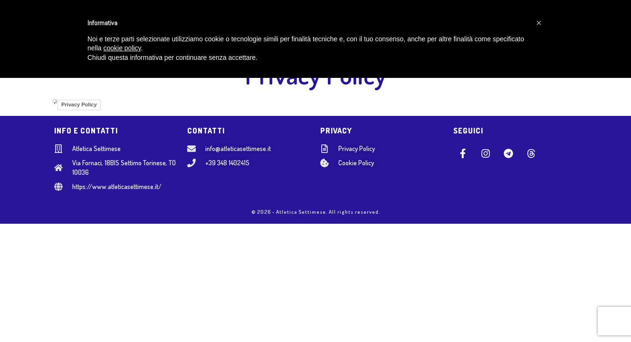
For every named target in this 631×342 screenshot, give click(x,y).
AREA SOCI (484, 24)
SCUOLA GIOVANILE (239, 24)
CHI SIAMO (176, 24)
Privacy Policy (79, 104)
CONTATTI (437, 24)
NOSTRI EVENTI (379, 24)
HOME (134, 24)
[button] (538, 286)
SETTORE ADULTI (312, 24)
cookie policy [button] (122, 312)
